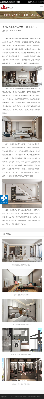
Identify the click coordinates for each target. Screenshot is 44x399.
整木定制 (14, 2)
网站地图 (37, 396)
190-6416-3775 (39, 2)
